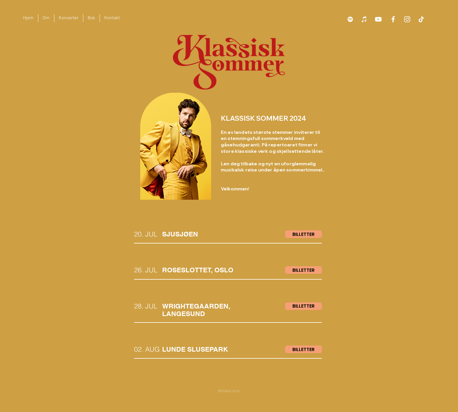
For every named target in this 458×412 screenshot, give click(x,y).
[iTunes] (364, 19)
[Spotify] (350, 19)
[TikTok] (421, 19)
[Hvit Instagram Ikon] (407, 19)
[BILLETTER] (303, 234)
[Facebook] (393, 19)
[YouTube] (378, 19)
